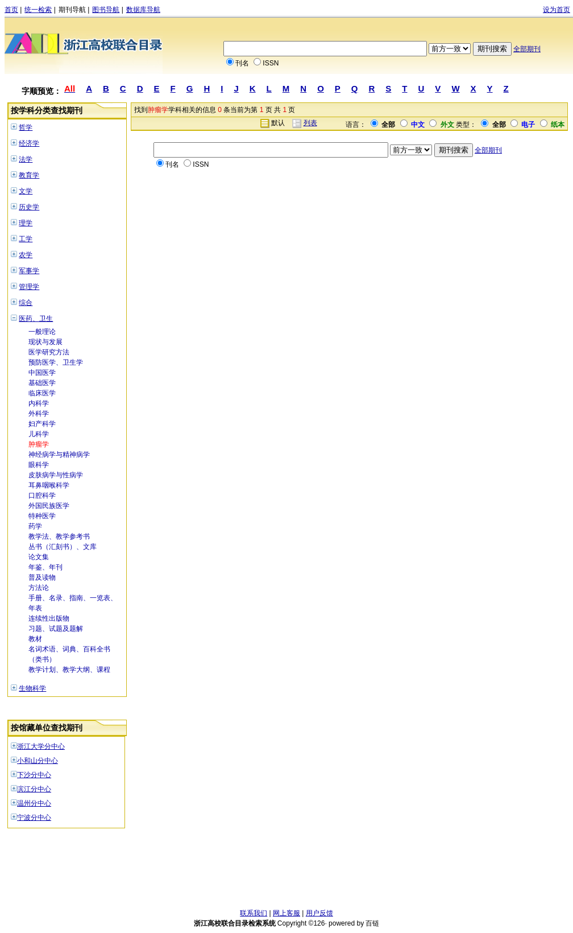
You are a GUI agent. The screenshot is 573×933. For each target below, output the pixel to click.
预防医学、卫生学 (55, 362)
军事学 (29, 271)
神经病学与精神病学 (59, 455)
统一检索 (38, 10)
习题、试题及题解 (55, 629)
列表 (310, 123)
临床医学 (42, 393)
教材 (35, 639)
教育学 (29, 175)
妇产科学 (42, 424)
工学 (25, 239)
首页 (11, 10)
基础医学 (42, 383)
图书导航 (105, 10)
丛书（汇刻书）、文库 (62, 547)
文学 (25, 191)
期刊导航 (72, 10)
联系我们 (253, 913)
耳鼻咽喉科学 (48, 485)
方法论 (38, 588)
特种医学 (42, 516)
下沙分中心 (34, 775)
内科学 (38, 403)
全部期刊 (527, 49)
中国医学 (42, 373)
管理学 (29, 287)
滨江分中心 (34, 789)
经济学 (29, 143)
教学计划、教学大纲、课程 (69, 670)
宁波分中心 (34, 817)
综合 (25, 303)
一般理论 (42, 332)
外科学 (38, 414)
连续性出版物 (48, 618)
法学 (25, 159)
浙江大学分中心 (41, 746)
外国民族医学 (48, 506)
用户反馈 (319, 913)
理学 (25, 223)
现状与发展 (45, 342)
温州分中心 (34, 803)
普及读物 (42, 577)
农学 (25, 255)
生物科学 (32, 688)
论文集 (38, 557)
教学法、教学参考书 (59, 536)
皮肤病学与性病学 (55, 475)
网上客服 (286, 913)
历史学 (29, 207)
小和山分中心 (37, 761)
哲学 (25, 127)
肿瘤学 (38, 444)
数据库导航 (143, 10)
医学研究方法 (48, 352)
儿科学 (38, 434)
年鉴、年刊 (45, 567)
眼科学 (38, 465)
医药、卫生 (36, 319)
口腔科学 (42, 495)
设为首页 (556, 10)
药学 (35, 526)
